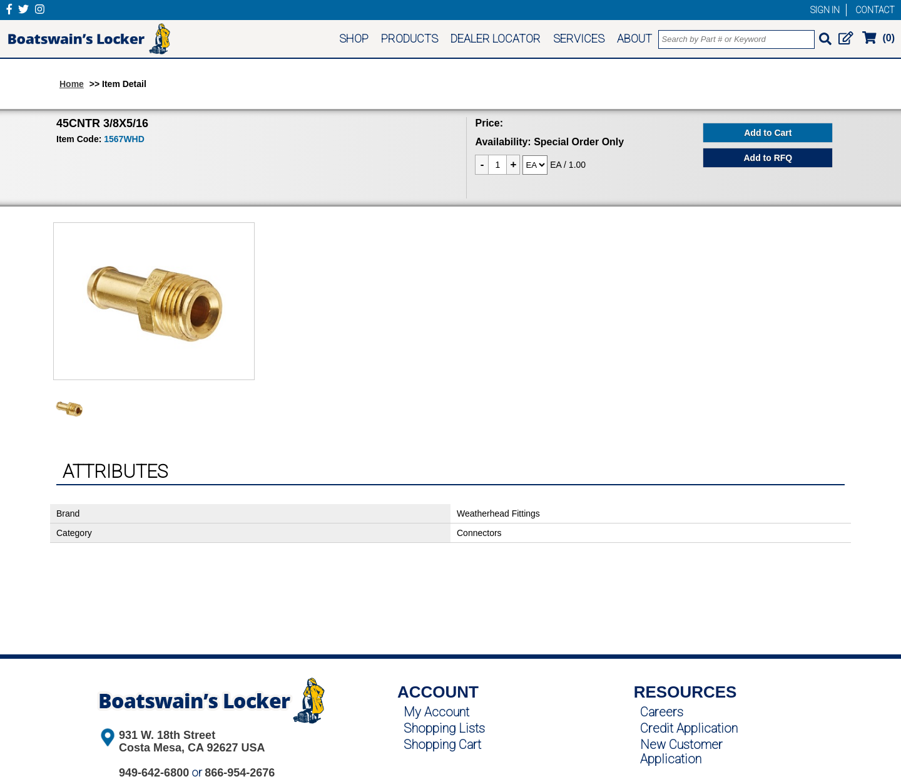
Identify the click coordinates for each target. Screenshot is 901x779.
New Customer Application (681, 751)
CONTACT (875, 10)
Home (71, 84)
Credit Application (689, 728)
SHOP (354, 38)
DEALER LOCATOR (495, 38)
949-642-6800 (154, 772)
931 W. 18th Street (167, 735)
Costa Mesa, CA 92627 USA (192, 747)
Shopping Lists (444, 728)
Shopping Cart (442, 744)
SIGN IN (825, 10)
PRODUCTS (409, 38)
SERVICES (578, 38)
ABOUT (634, 38)
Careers (661, 712)
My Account (436, 712)
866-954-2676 (240, 772)
